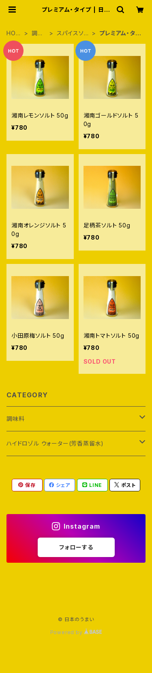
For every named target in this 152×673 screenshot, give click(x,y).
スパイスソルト (73, 33)
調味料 (38, 33)
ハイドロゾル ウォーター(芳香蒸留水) (55, 443)
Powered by (76, 632)
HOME (13, 33)
